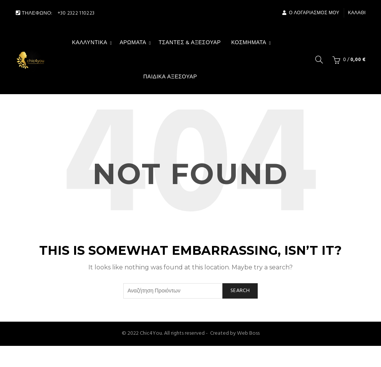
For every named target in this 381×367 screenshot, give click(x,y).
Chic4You (151, 333)
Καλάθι (357, 13)
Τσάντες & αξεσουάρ (190, 42)
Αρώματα (132, 42)
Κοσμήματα (249, 42)
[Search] (319, 59)
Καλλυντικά (90, 42)
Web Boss (248, 333)
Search (240, 290)
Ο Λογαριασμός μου (311, 13)
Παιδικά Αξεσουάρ (170, 77)
